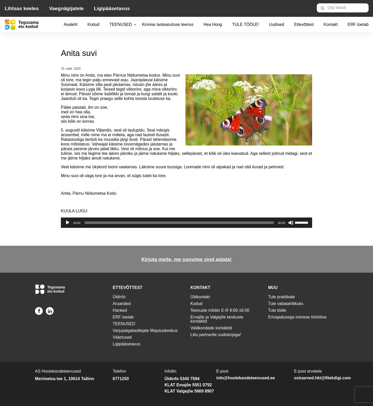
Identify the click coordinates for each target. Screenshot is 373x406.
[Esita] (67, 222)
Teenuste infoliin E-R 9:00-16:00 (219, 310)
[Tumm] (290, 222)
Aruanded (122, 303)
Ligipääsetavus (112, 8)
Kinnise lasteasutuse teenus (167, 24)
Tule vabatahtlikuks (285, 303)
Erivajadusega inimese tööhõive (297, 317)
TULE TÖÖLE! (245, 24)
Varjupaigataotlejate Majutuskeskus (145, 330)
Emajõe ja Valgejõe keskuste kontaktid (216, 319)
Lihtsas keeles (22, 8)
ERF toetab (358, 24)
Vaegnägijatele (66, 8)
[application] (186, 223)
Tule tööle (277, 310)
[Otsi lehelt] (343, 7)
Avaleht (70, 24)
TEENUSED (120, 24)
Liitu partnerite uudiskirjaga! (215, 334)
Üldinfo (119, 297)
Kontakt (331, 24)
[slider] (179, 222)
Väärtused (122, 337)
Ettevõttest (304, 24)
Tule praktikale (281, 297)
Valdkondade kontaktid (211, 328)
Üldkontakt (200, 297)
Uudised (276, 24)
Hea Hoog (212, 24)
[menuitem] (345, 8)
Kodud (93, 24)
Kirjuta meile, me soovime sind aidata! (186, 259)
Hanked (120, 310)
